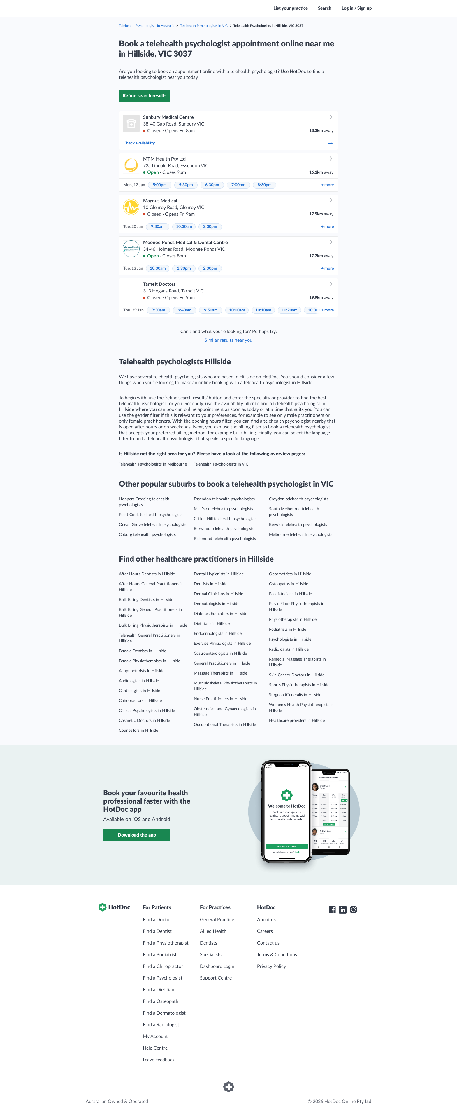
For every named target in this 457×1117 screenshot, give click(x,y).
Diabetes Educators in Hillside (220, 614)
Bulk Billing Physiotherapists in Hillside (153, 625)
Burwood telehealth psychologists (224, 529)
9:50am (211, 310)
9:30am (158, 227)
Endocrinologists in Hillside (218, 634)
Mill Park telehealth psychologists (223, 509)
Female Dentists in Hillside (142, 651)
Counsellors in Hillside (138, 731)
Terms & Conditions (277, 954)
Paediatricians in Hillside (290, 594)
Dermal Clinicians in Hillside (218, 594)
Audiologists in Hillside (139, 681)
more (327, 185)
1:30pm (184, 268)
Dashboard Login (217, 966)
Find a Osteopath (160, 1001)
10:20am (290, 310)
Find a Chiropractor (163, 966)
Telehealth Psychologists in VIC (204, 25)
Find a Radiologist (161, 1024)
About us (266, 919)
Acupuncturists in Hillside (141, 671)
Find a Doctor (157, 919)
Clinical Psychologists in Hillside (147, 711)
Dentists (208, 943)
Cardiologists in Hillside (139, 691)
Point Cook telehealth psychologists (150, 515)
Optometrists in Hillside (290, 574)
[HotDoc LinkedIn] (343, 910)
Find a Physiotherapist (166, 943)
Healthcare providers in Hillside (297, 721)
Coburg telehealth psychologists (147, 535)
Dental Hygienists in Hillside (219, 574)
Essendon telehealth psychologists (224, 499)
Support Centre (216, 978)
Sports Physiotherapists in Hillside (299, 685)
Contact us (268, 943)
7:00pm (238, 185)
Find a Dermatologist (164, 1013)
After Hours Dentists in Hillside (147, 574)
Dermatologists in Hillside (216, 604)
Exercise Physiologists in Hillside (222, 644)
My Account (155, 1036)
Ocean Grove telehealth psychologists (152, 525)
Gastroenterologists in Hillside (220, 653)
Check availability (228, 143)
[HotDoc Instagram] (353, 910)
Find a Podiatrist (160, 954)
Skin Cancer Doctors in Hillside (296, 675)
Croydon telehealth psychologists (298, 499)
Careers (265, 931)
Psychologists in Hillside (290, 639)
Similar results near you (228, 340)
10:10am (263, 310)
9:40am (184, 310)
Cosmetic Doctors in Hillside (144, 721)
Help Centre (155, 1048)
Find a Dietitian (158, 989)
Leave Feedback (159, 1059)
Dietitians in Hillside (212, 624)
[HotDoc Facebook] (332, 910)
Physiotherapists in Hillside (293, 620)
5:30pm (186, 185)
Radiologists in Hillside (289, 649)
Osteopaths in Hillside (288, 584)
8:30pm (265, 185)
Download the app (137, 835)
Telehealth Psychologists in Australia (146, 25)
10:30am (184, 227)
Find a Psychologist (162, 978)
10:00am (237, 310)
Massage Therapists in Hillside (220, 673)
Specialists (211, 954)
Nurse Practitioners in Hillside (220, 699)
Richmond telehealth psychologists (225, 539)
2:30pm (210, 227)
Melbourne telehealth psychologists (300, 535)
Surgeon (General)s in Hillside (295, 695)
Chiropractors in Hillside (140, 701)
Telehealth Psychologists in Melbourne (153, 464)
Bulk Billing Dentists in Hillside (146, 600)
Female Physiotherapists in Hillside (149, 661)
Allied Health (213, 931)
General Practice (217, 919)
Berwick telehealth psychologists (298, 525)
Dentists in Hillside (210, 584)
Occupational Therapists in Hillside (225, 725)
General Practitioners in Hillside (222, 663)
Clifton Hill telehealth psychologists (225, 519)
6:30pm (212, 185)
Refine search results (144, 95)
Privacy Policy (271, 966)
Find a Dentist (157, 931)
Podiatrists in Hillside (287, 630)
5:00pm (160, 185)
